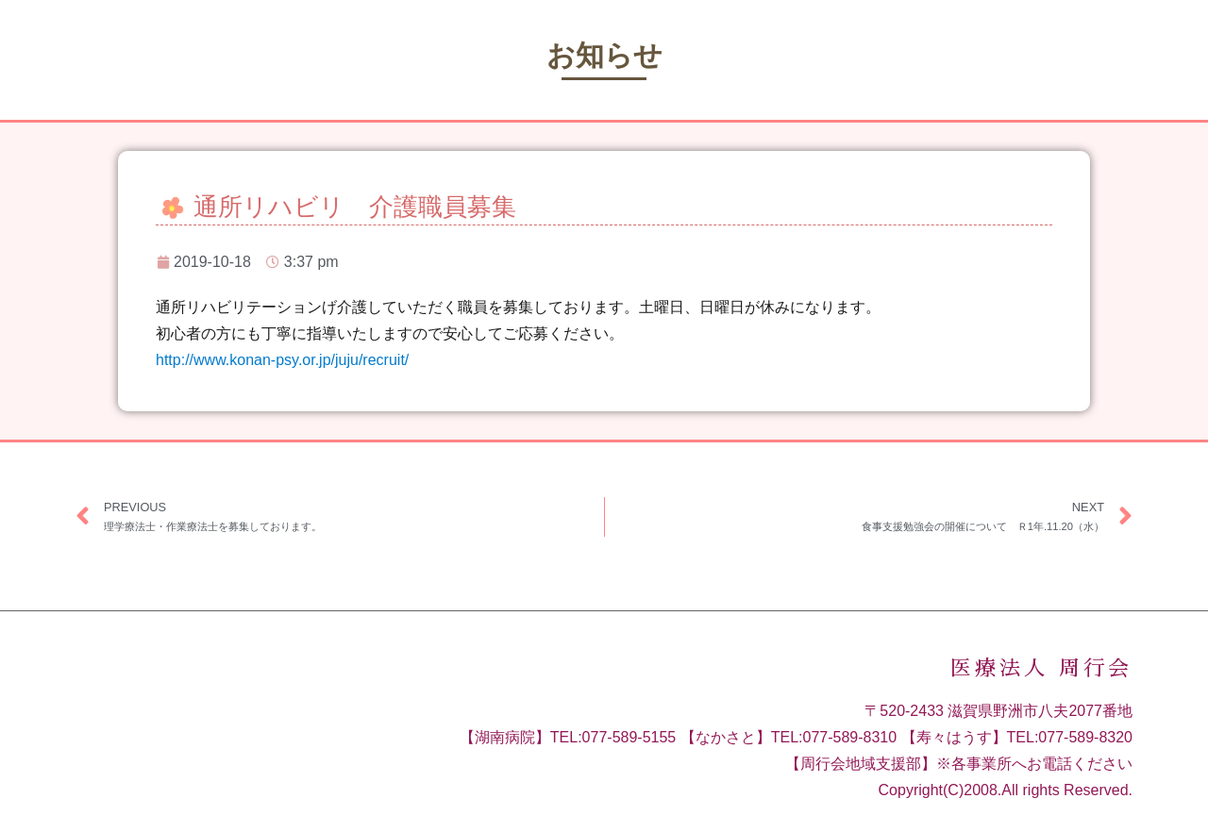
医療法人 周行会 (1041, 668)
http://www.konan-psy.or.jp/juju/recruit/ (282, 360)
